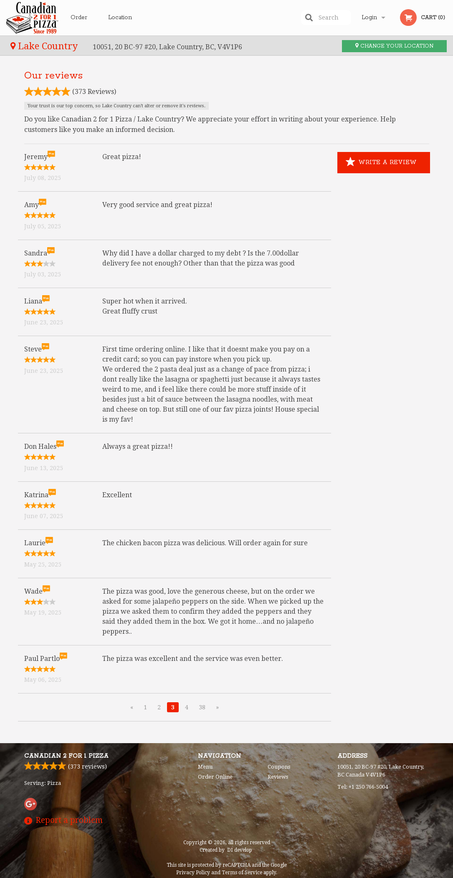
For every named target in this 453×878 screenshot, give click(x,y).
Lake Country (45, 45)
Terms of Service (242, 872)
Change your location (394, 46)
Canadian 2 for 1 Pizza (66, 756)
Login (369, 17)
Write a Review (381, 163)
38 (202, 707)
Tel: (362, 787)
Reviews (278, 777)
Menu (205, 767)
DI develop (239, 850)
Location (120, 17)
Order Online (80, 24)
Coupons (279, 767)
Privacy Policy (193, 872)
